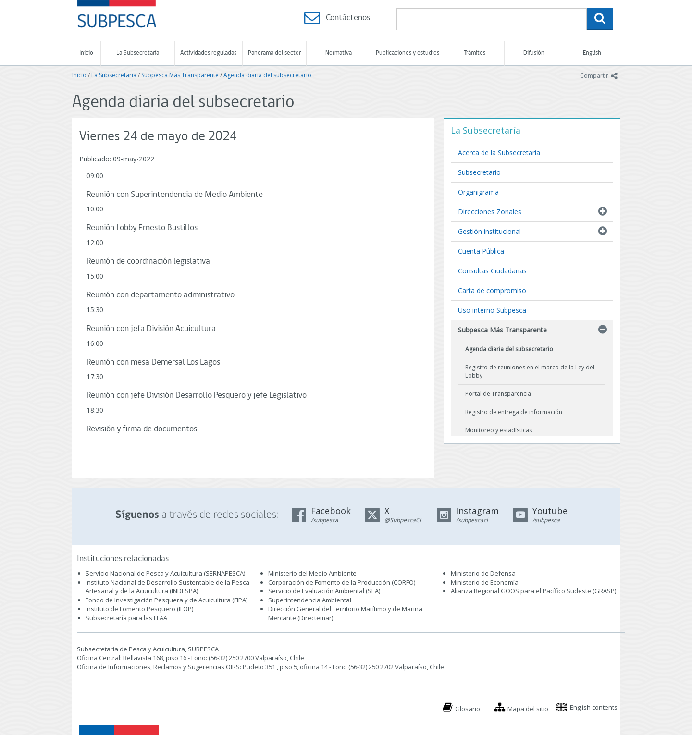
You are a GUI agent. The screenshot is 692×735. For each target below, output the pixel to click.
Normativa (338, 53)
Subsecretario (479, 172)
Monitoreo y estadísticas (498, 430)
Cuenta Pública (481, 251)
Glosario (467, 708)
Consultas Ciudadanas (492, 270)
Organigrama (478, 191)
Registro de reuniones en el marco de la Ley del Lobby (529, 371)
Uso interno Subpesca (492, 310)
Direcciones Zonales (489, 211)
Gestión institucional (489, 231)
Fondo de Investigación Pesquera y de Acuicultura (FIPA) (166, 600)
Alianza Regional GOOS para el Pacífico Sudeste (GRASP (533, 591)
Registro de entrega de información (513, 412)
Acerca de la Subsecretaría (499, 152)
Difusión (533, 53)
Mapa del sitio (527, 708)
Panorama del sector (274, 53)
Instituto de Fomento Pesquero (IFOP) (139, 608)
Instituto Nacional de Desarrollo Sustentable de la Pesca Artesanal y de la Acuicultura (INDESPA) (167, 587)
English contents (594, 707)
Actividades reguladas (208, 53)
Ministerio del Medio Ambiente (312, 573)
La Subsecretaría (137, 53)
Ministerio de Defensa (483, 573)
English (592, 53)
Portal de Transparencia (498, 394)
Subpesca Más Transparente (180, 75)
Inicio (86, 53)
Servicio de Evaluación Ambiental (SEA (323, 591)
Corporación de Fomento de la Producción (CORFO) (341, 582)
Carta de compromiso (492, 290)
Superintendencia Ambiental (309, 600)
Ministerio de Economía (485, 582)
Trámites (474, 53)
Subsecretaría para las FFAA (126, 617)
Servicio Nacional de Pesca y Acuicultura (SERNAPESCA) (165, 573)
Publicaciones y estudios (407, 53)
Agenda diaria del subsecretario (267, 75)
